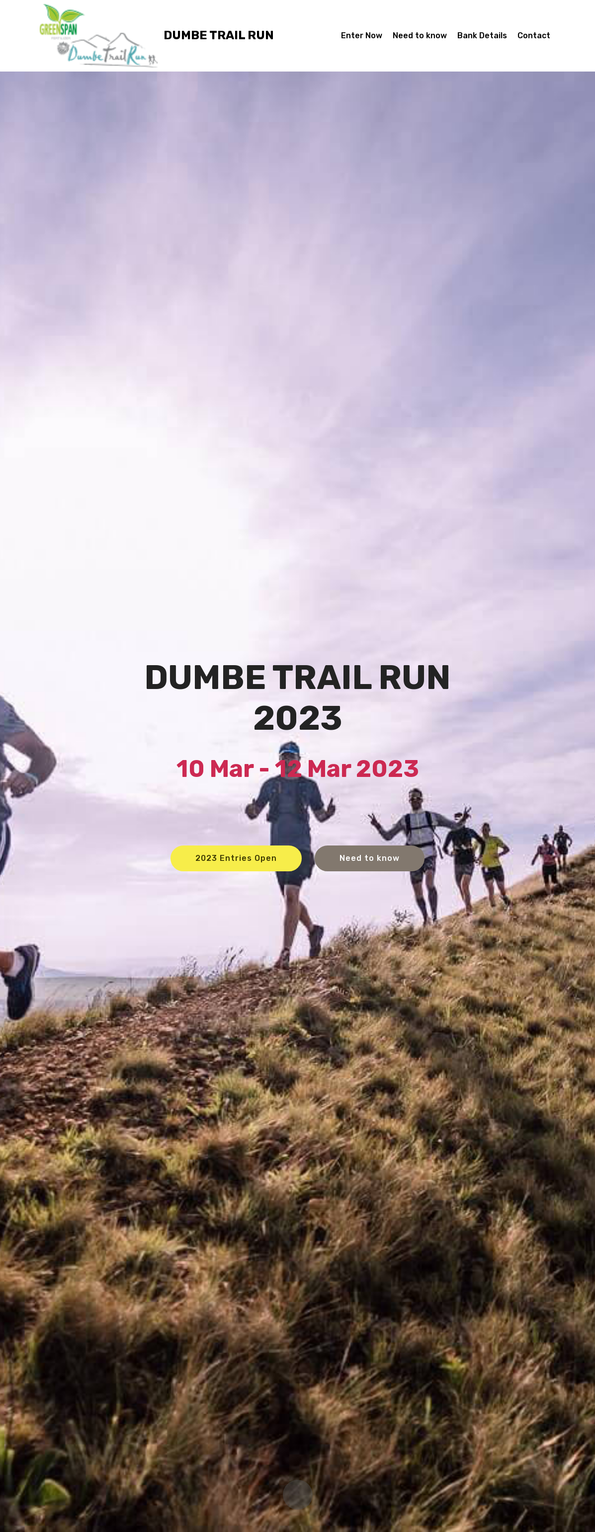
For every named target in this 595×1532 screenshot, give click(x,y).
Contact (533, 35)
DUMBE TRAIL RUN (219, 35)
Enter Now (361, 35)
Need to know (420, 35)
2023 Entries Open (236, 858)
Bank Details (482, 35)
